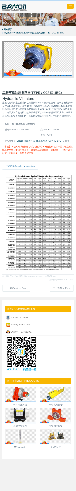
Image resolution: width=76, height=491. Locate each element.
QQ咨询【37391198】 (19, 332)
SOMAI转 (56, 446)
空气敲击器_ (20, 446)
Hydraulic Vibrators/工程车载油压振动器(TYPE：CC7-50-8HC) (34, 32)
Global (19, 141)
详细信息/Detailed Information (20, 166)
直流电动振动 (20, 426)
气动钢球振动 (56, 426)
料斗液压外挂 (20, 404)
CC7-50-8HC (54, 141)
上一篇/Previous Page (16, 288)
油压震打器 (29, 141)
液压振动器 (41, 141)
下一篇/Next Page (61, 288)
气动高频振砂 (56, 404)
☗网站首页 (7, 29)
